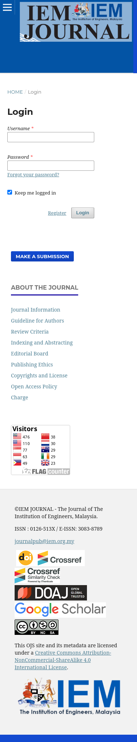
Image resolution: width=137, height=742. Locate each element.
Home (15, 92)
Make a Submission (42, 256)
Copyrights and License (39, 375)
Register (57, 213)
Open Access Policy (34, 386)
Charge (19, 397)
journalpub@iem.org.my (44, 541)
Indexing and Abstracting (42, 342)
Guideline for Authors (37, 320)
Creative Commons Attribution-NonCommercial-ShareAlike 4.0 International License (63, 660)
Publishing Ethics (32, 364)
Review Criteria (30, 331)
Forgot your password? (33, 174)
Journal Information (35, 309)
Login (82, 212)
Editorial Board (29, 353)
